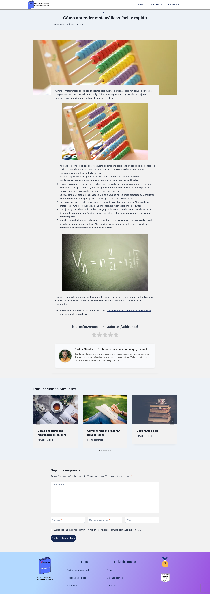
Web (129, 520)
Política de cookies (76, 577)
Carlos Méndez (60, 24)
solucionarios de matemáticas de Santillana (129, 310)
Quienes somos (115, 577)
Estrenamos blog (147, 430)
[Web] (142, 520)
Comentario (58, 484)
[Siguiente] (172, 421)
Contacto (111, 585)
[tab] (99, 450)
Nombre (57, 520)
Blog (105, 13)
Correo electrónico (99, 520)
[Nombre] (68, 520)
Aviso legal (72, 585)
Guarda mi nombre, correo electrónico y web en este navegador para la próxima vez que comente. (97, 530)
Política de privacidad (78, 570)
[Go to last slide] (38, 421)
